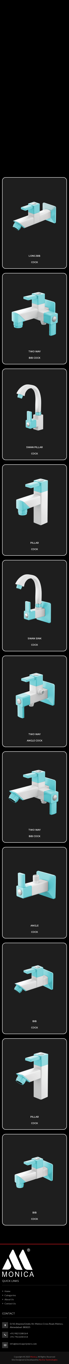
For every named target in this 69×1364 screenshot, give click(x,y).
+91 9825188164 (19, 1333)
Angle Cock (35, 928)
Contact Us (9, 1303)
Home (6, 1291)
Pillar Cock (34, 546)
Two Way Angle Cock (34, 737)
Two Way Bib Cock (34, 833)
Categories (9, 1295)
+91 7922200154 (19, 1337)
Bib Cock (34, 1024)
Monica (33, 1357)
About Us (8, 1299)
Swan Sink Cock (34, 641)
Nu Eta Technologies (48, 1359)
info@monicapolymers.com (23, 1343)
